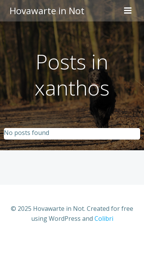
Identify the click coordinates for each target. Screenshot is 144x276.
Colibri (103, 218)
